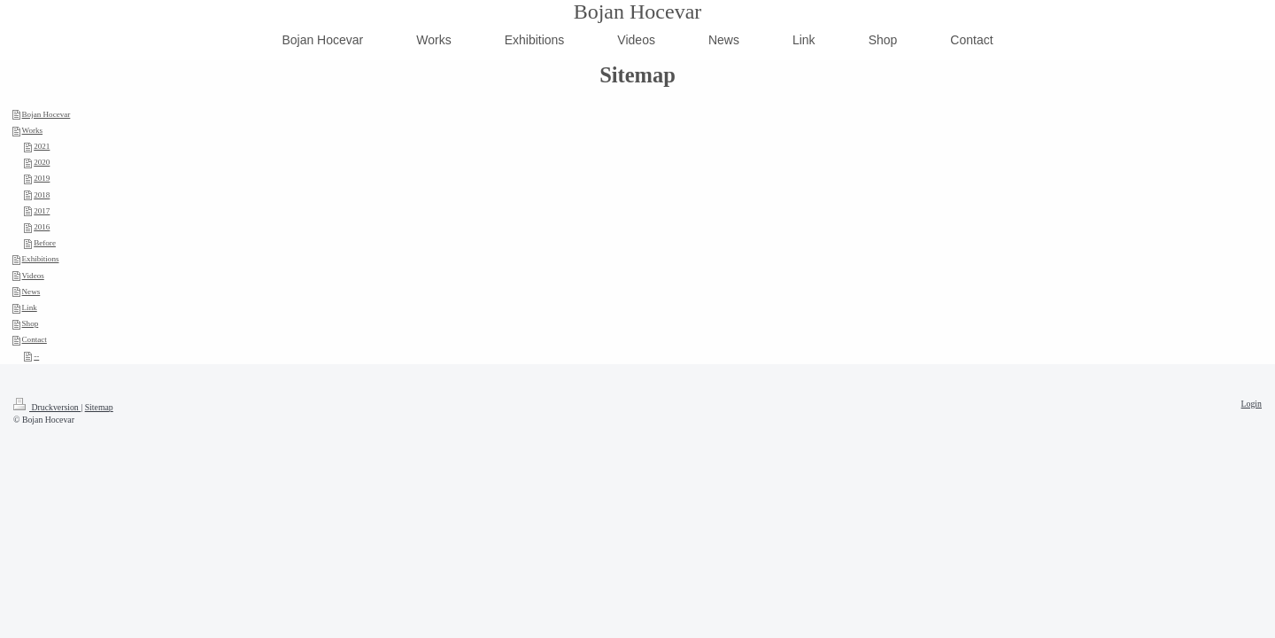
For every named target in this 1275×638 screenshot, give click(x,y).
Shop (30, 323)
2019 (42, 178)
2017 (42, 210)
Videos (33, 275)
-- (36, 356)
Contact (34, 339)
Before (45, 242)
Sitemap (99, 407)
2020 (42, 162)
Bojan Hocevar (638, 11)
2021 (42, 146)
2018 (42, 195)
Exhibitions (40, 258)
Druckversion (47, 407)
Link (29, 307)
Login (1251, 403)
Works (32, 130)
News (31, 291)
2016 (42, 226)
